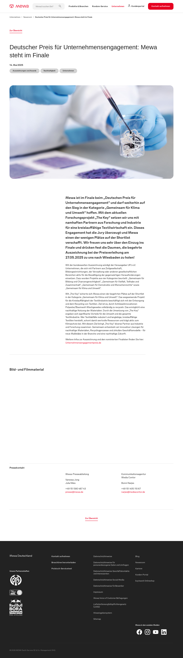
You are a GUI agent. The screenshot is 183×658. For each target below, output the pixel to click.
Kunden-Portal (141, 574)
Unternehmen (15, 17)
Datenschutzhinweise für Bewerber (108, 586)
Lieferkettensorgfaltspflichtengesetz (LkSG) (109, 605)
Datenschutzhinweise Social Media (108, 579)
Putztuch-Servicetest (61, 568)
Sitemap (97, 619)
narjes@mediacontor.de (133, 491)
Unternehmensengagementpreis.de (83, 342)
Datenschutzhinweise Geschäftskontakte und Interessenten (111, 572)
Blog (137, 556)
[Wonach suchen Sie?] (49, 6)
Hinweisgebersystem (102, 613)
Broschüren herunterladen (63, 562)
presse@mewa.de (74, 491)
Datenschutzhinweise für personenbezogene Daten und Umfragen (111, 563)
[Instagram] (147, 632)
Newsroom (27, 17)
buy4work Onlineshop (144, 580)
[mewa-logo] (19, 6)
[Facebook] (139, 632)
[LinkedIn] (164, 632)
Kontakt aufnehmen (160, 6)
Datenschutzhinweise (102, 556)
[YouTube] (156, 632)
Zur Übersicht (16, 30)
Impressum (98, 592)
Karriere (138, 568)
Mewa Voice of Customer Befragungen (110, 598)
